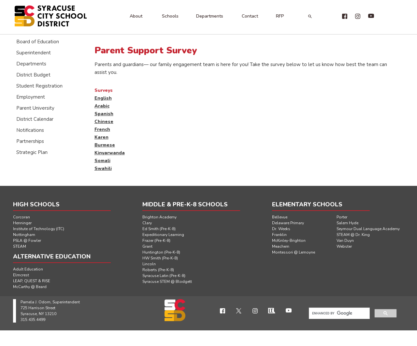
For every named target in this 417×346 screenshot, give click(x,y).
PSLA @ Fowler (27, 240)
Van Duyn (345, 240)
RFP (280, 16)
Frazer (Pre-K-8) (156, 240)
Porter (342, 217)
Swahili (103, 168)
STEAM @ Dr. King (353, 234)
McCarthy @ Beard (30, 286)
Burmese (104, 145)
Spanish (103, 114)
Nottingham (24, 234)
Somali (102, 161)
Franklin (279, 234)
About (136, 16)
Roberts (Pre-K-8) (158, 269)
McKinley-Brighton (289, 240)
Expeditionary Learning (163, 234)
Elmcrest (21, 275)
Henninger (22, 223)
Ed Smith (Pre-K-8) (159, 228)
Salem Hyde (347, 223)
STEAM (19, 246)
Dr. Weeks (281, 228)
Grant (147, 246)
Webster (344, 246)
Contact (250, 16)
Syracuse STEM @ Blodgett (167, 281)
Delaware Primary (288, 223)
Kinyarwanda (109, 153)
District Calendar (34, 119)
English (103, 98)
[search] (338, 313)
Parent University (35, 108)
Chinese (103, 121)
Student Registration (39, 86)
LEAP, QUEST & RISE (31, 281)
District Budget (33, 75)
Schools (170, 16)
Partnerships (30, 141)
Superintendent (33, 52)
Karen (101, 137)
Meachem (280, 246)
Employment (30, 97)
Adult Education (28, 269)
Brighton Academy (159, 217)
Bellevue (279, 217)
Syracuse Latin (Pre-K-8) (163, 275)
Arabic (101, 106)
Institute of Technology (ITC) (38, 228)
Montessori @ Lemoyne (293, 252)
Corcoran (21, 217)
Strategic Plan (32, 152)
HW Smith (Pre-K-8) (160, 258)
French (102, 129)
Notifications (30, 130)
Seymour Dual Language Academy (368, 228)
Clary (147, 223)
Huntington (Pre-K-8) (161, 252)
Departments (209, 16)
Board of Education (37, 41)
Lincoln (149, 264)
